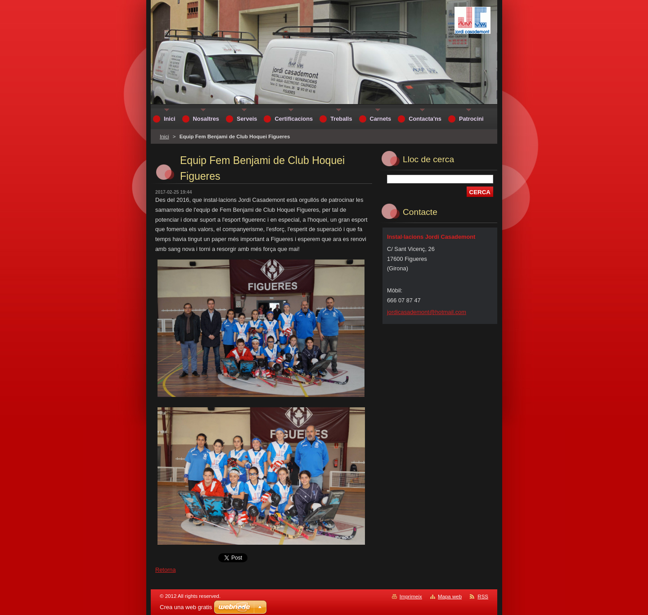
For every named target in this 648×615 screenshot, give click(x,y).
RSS (482, 596)
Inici (164, 136)
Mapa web (450, 596)
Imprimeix (411, 596)
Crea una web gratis (186, 607)
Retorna (165, 569)
